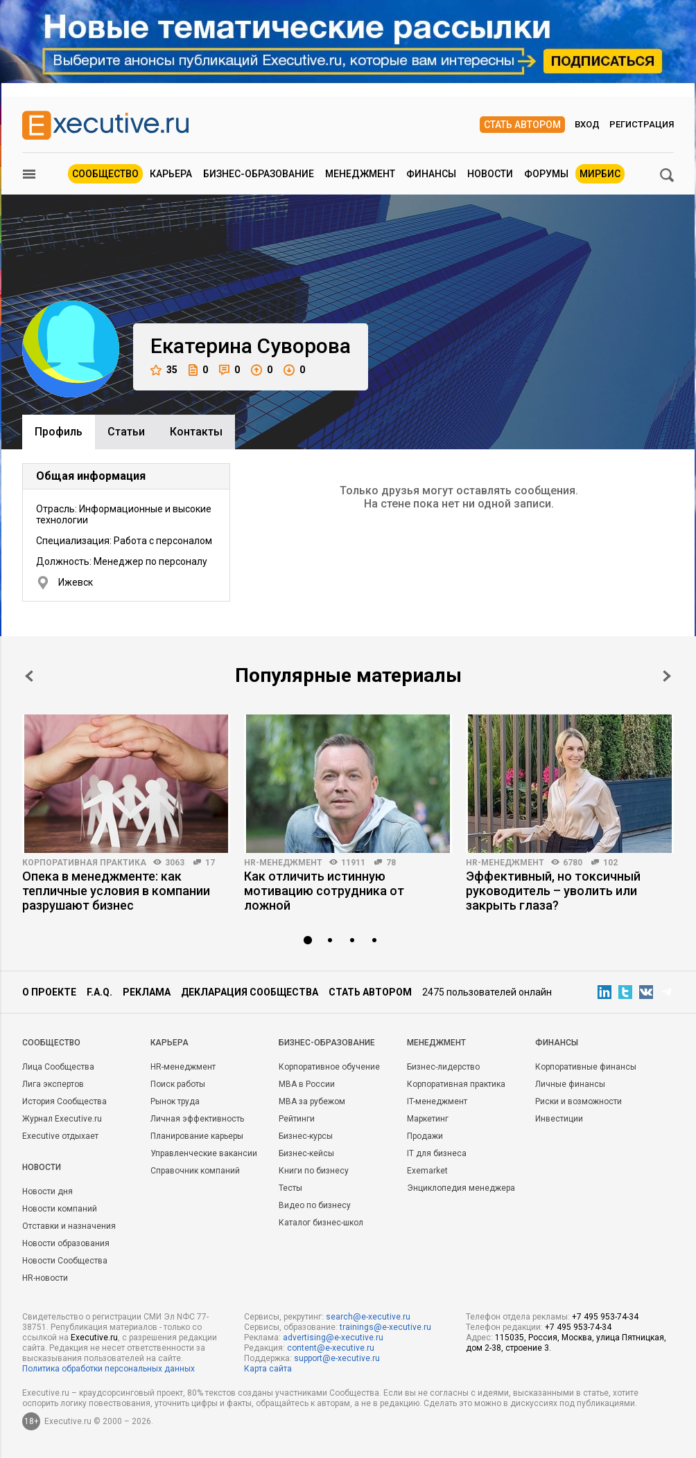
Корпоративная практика (84, 862)
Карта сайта (268, 1369)
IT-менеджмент (437, 1101)
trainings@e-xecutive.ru (385, 1327)
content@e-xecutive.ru (330, 1348)
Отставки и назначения (69, 1226)
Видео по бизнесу (315, 1205)
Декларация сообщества (249, 992)
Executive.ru (94, 1337)
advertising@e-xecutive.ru (333, 1337)
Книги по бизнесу (314, 1171)
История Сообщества (64, 1101)
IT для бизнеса (437, 1153)
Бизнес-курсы (306, 1136)
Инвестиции (559, 1119)
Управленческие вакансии (203, 1153)
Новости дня (47, 1191)
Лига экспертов (53, 1084)
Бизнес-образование (258, 173)
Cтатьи (126, 431)
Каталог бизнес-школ (321, 1222)
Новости (490, 173)
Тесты (290, 1188)
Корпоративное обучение (329, 1067)
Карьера (171, 173)
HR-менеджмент (283, 862)
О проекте (49, 992)
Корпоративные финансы (585, 1067)
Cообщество (51, 1042)
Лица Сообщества (58, 1067)
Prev (29, 676)
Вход (587, 124)
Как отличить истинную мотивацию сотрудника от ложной (324, 890)
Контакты (196, 431)
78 (391, 862)
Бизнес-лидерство (443, 1067)
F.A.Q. (99, 992)
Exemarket (427, 1171)
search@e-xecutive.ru (368, 1317)
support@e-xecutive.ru (337, 1358)
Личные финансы (570, 1084)
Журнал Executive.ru (62, 1119)
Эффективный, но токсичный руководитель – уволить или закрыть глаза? (553, 890)
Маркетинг (428, 1119)
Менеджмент (360, 173)
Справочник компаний (195, 1171)
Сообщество (105, 173)
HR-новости (45, 1278)
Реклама (147, 992)
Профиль (58, 431)
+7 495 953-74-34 (605, 1317)
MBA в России (307, 1084)
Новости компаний (59, 1209)
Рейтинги (297, 1119)
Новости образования (66, 1243)
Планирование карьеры (196, 1136)
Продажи (425, 1136)
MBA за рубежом (312, 1101)
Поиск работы (177, 1084)
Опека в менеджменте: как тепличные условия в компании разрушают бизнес (116, 890)
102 (610, 862)
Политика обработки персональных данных (108, 1369)
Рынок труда (175, 1101)
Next (667, 676)
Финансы (431, 173)
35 (163, 370)
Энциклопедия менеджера (461, 1188)
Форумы (546, 173)
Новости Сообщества (64, 1261)
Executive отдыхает (60, 1136)
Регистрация (641, 124)
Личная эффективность (197, 1119)
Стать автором (522, 124)
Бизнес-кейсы (306, 1153)
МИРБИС (600, 173)
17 (210, 862)
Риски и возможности (578, 1101)
